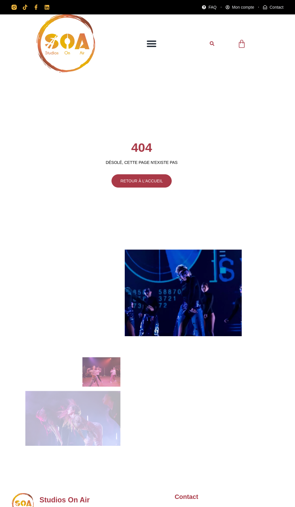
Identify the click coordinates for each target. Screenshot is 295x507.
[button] (151, 43)
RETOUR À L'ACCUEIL (141, 181)
